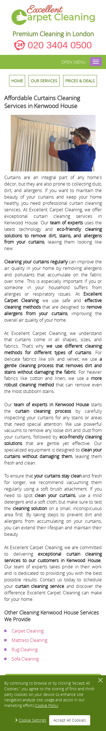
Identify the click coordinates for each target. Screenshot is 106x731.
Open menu (73, 62)
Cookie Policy (46, 705)
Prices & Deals (80, 80)
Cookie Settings (32, 720)
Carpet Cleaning (28, 631)
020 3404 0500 (60, 45)
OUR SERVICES (44, 80)
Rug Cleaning (25, 649)
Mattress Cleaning (29, 640)
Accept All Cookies (69, 720)
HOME (17, 80)
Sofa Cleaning (25, 659)
